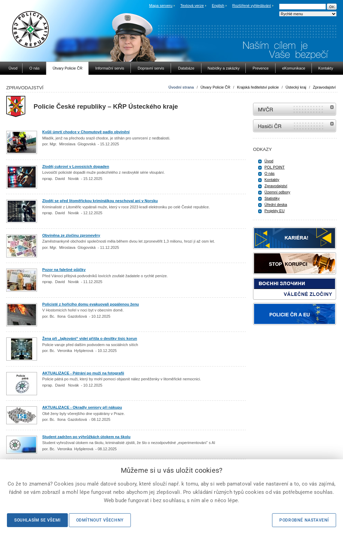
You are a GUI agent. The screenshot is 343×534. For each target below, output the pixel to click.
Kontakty (271, 180)
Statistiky (272, 198)
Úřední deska (275, 204)
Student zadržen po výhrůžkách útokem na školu (86, 437)
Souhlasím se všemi (37, 520)
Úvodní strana (181, 87)
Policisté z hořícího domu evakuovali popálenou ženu (90, 304)
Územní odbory (277, 192)
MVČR (294, 109)
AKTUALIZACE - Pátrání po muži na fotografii (83, 373)
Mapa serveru (160, 5)
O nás (269, 173)
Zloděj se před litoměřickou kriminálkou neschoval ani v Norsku (100, 201)
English (218, 5)
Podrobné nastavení (304, 520)
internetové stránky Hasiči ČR (294, 125)
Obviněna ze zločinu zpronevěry (71, 235)
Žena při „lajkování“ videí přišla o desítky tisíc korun (89, 338)
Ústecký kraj (296, 87)
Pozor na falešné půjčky (63, 270)
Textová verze (192, 5)
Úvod (268, 161)
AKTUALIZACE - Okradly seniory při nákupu (82, 407)
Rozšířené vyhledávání (251, 5)
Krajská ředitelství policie (258, 87)
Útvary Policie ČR (215, 87)
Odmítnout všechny (100, 520)
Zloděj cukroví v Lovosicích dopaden (75, 166)
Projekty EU (274, 211)
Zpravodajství (324, 87)
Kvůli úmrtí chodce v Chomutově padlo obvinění (85, 132)
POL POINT (274, 167)
